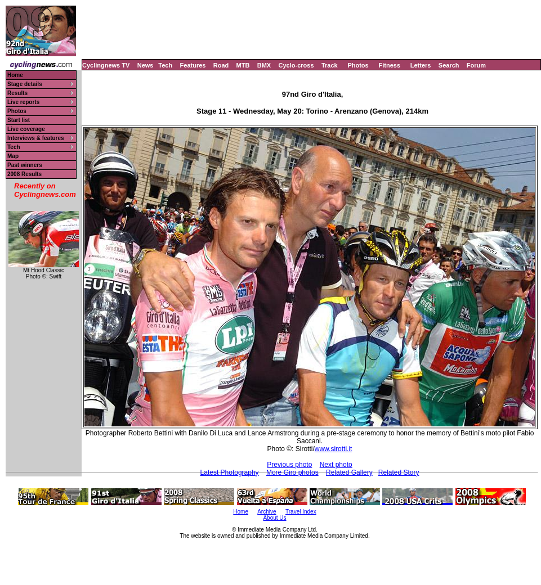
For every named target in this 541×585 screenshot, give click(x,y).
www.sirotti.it (333, 449)
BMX (264, 65)
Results (17, 93)
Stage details (24, 84)
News (145, 65)
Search (449, 65)
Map (13, 156)
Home (15, 75)
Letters (420, 65)
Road (221, 65)
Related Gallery (349, 472)
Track (329, 65)
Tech (165, 65)
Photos (357, 65)
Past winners (24, 165)
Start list (18, 120)
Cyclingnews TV (105, 65)
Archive (266, 511)
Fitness (389, 65)
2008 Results (24, 174)
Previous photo (289, 465)
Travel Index (300, 511)
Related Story (398, 472)
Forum (476, 65)
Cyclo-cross (296, 65)
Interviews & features (35, 138)
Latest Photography (229, 472)
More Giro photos (292, 472)
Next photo (336, 465)
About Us (274, 518)
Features (193, 65)
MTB (243, 65)
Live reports (23, 102)
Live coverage (26, 129)
